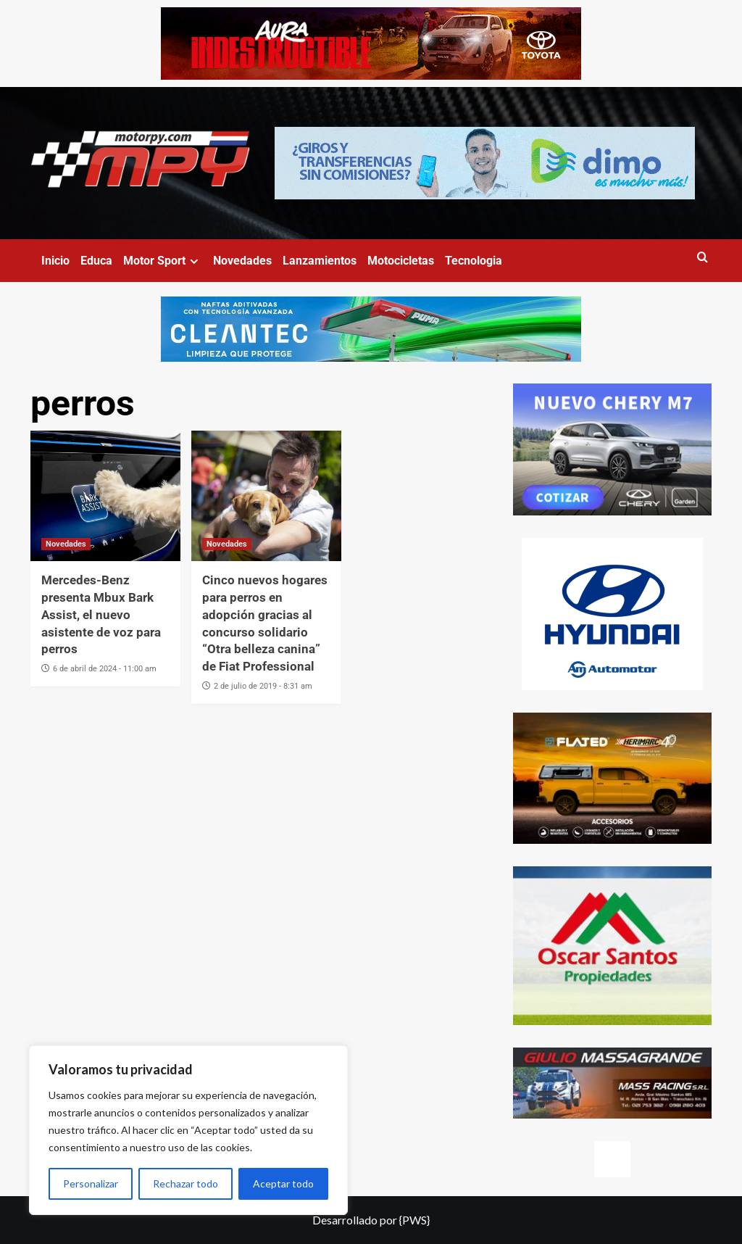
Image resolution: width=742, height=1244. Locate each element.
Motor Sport (162, 261)
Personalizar (90, 1183)
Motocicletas (400, 261)
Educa (96, 261)
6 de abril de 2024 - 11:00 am (105, 668)
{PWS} (414, 1220)
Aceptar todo (283, 1183)
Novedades (242, 261)
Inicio (55, 261)
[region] (188, 1130)
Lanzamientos (320, 261)
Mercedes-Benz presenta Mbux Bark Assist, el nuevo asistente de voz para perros (101, 614)
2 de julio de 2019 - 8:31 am (263, 686)
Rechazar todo (185, 1183)
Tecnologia (473, 261)
